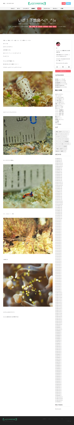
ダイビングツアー (64, 135)
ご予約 (61, 419)
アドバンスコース (59, 142)
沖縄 (57, 132)
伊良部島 (66, 142)
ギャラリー (55, 419)
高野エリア (63, 152)
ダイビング (58, 144)
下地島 (57, 149)
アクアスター (67, 144)
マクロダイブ (58, 137)
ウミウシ (64, 137)
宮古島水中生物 (24, 26)
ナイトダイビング (59, 140)
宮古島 (65, 147)
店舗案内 (44, 419)
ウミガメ (66, 140)
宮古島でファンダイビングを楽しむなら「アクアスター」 (29, 23)
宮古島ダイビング (17, 26)
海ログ (43, 23)
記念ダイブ (61, 132)
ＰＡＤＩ (67, 132)
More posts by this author (62, 63)
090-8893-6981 (10, 3)
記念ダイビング (63, 149)
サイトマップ (68, 419)
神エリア (57, 135)
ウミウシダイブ (59, 147)
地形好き (57, 152)
